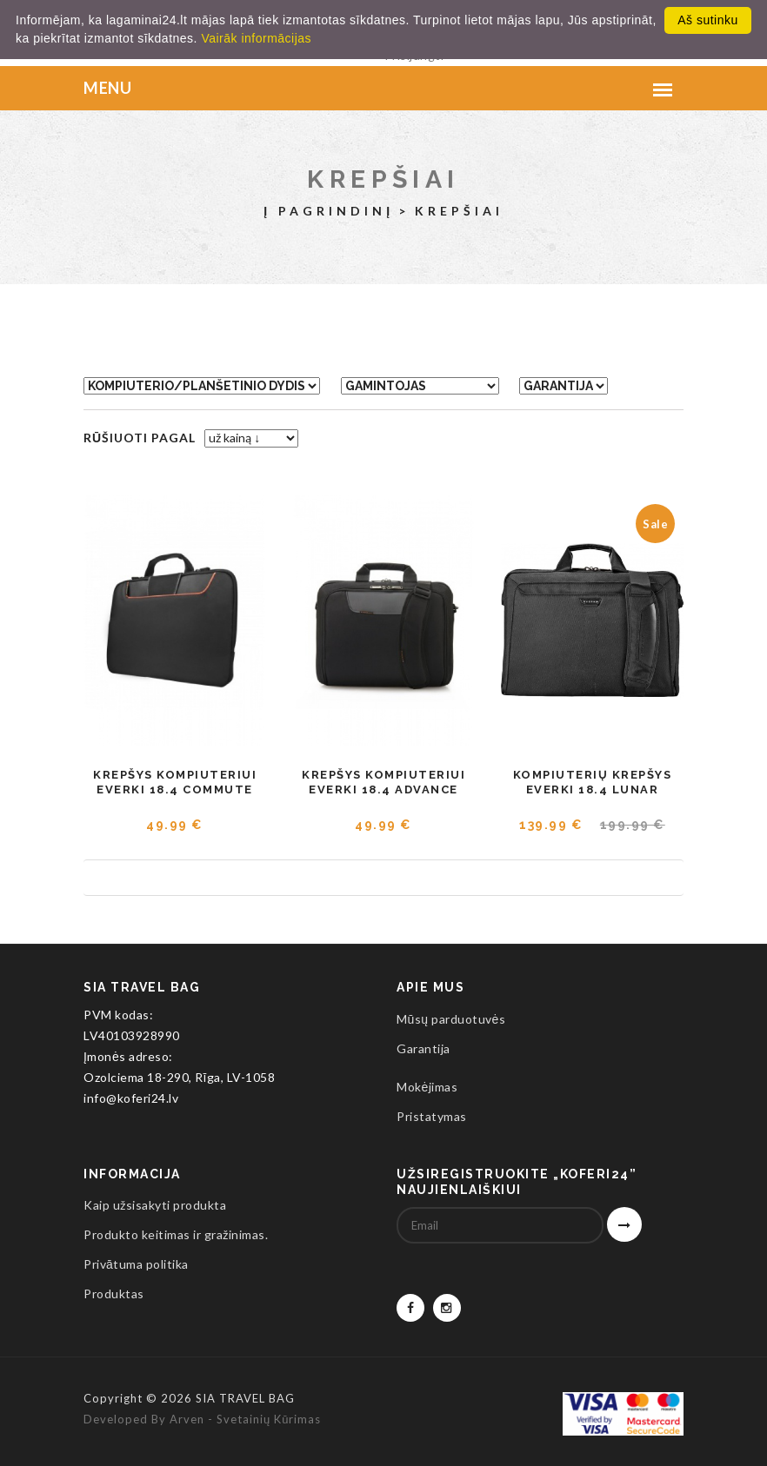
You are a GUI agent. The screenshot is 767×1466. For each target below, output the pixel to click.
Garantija (423, 1048)
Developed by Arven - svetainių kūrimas (202, 1419)
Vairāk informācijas (256, 38)
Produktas (113, 1293)
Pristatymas (432, 1116)
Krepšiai (383, 179)
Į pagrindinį (328, 210)
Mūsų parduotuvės (451, 1019)
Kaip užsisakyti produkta (154, 1204)
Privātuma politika (136, 1264)
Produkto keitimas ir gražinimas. (175, 1234)
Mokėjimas (427, 1086)
